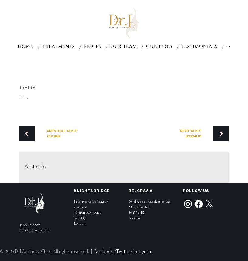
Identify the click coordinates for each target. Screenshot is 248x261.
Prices (92, 47)
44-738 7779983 (29, 225)
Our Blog (159, 47)
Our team (123, 47)
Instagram (142, 251)
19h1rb (27, 87)
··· (228, 47)
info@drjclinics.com (34, 230)
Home (25, 47)
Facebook (103, 251)
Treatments (58, 47)
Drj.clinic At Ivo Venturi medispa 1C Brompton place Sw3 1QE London (91, 213)
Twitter (122, 251)
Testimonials (199, 47)
